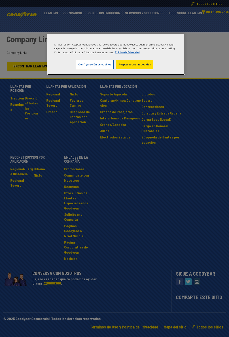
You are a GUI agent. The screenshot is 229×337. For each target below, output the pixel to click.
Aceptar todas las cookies (135, 64)
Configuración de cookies (94, 64)
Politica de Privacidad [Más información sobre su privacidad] (127, 52)
